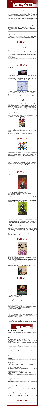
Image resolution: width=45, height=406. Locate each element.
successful (24, 36)
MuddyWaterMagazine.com (14, 1)
